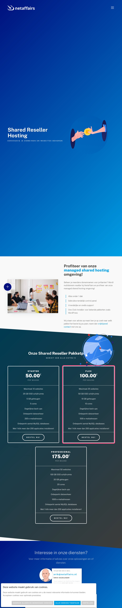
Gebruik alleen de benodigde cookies (32, 603)
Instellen (88, 603)
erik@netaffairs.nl (65, 574)
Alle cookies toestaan (67, 603)
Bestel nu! (33, 437)
